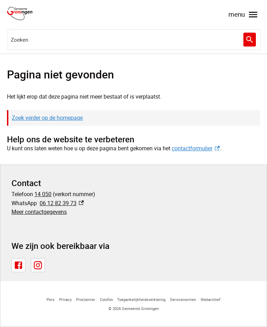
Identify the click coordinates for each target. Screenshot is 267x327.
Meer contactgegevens (39, 212)
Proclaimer (85, 299)
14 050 (42, 194)
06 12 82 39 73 (62, 203)
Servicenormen (183, 299)
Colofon (106, 299)
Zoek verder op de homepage (47, 117)
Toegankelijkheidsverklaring (141, 299)
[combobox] (134, 39)
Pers (51, 299)
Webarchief (210, 299)
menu (243, 14)
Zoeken (248, 39)
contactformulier (196, 148)
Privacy (65, 299)
